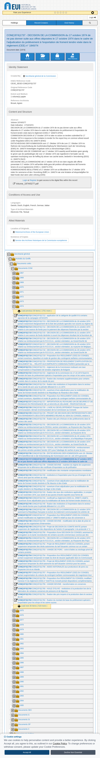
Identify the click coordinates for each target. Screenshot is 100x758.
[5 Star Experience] (66, 12)
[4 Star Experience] (63, 12)
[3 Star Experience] (61, 12)
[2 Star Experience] (58, 12)
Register (33, 180)
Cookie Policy (60, 743)
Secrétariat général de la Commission (39, 76)
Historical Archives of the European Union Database (27, 6)
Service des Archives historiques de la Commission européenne (39, 240)
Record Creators (41, 23)
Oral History (69, 23)
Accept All (27, 752)
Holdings (14, 23)
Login (92, 17)
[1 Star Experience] (55, 12)
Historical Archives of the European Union (30, 232)
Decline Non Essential (73, 752)
